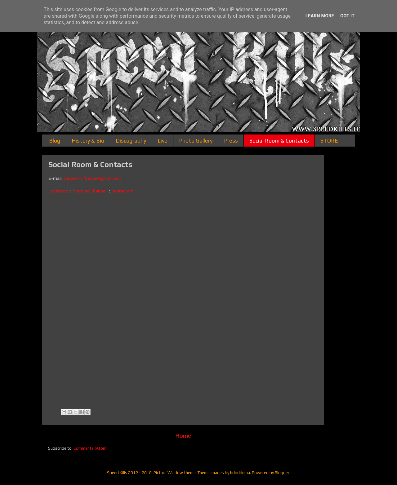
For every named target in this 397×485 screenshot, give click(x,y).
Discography (131, 140)
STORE (329, 140)
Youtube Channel (89, 190)
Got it (347, 16)
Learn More (320, 16)
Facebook (58, 190)
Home (183, 435)
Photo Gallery (195, 140)
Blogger (282, 472)
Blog (54, 140)
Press (231, 140)
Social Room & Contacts (279, 140)
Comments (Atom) (91, 448)
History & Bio (88, 140)
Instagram (123, 190)
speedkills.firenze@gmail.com (92, 178)
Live (162, 140)
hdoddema (240, 472)
